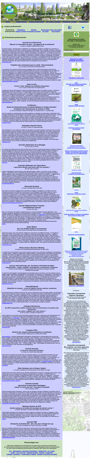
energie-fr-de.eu (6, 122)
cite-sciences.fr (76, 342)
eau (10, 451)
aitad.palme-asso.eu (7, 283)
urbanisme (49, 452)
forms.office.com (6, 62)
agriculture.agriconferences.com (11, 403)
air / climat (51, 451)
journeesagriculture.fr (8, 183)
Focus (8, 22)
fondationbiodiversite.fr (8, 437)
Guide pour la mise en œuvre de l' (76, 128)
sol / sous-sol (20, 452)
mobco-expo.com (7, 244)
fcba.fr (4, 224)
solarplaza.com (6, 142)
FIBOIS (76, 101)
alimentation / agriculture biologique (25, 451)
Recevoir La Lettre (76, 59)
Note (76, 84)
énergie (41, 452)
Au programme (6, 336)
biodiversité (42, 451)
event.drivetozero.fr (7, 102)
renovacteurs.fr (6, 262)
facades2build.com (7, 303)
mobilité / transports (13, 454)
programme (42, 214)
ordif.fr (4, 419)
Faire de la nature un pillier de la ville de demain (76, 173)
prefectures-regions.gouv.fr (76, 285)
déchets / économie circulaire (47, 454)
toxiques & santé (32, 452)
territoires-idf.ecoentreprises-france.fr (12, 202)
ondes (13, 452)
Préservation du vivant (45, 30)
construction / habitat (29, 454)
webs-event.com (6, 345)
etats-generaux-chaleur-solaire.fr (11, 380)
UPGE (76, 232)
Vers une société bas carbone (55, 30)
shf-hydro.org (6, 327)
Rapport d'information (71, 151)
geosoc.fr (4, 162)
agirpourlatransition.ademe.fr (10, 81)
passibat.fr (5, 365)
